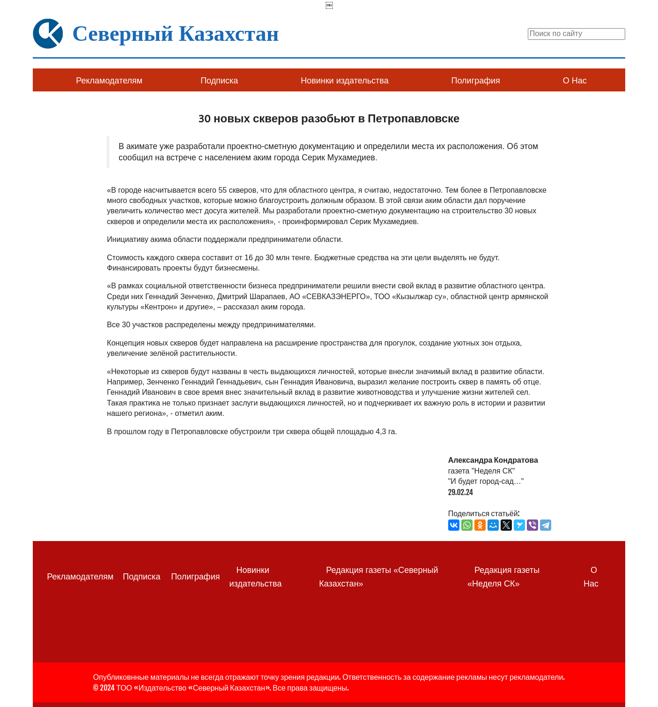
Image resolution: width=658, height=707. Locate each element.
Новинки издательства (344, 80)
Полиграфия (475, 80)
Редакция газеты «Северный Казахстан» (378, 576)
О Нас (575, 80)
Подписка (219, 80)
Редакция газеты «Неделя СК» (503, 576)
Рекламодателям (109, 80)
